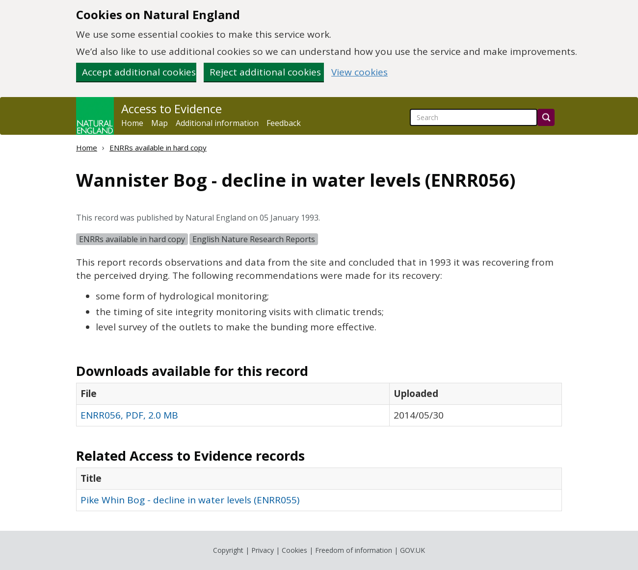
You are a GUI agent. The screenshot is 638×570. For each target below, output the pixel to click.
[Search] (546, 117)
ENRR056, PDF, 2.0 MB (129, 415)
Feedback (283, 123)
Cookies (294, 550)
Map (159, 123)
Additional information (217, 123)
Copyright (228, 550)
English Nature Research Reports (253, 239)
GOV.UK (412, 550)
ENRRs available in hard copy (158, 147)
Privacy (262, 550)
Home (132, 123)
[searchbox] (473, 117)
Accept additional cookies (139, 72)
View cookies (359, 72)
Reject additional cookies (265, 72)
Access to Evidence (171, 109)
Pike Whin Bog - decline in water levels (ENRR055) (189, 500)
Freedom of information (353, 550)
